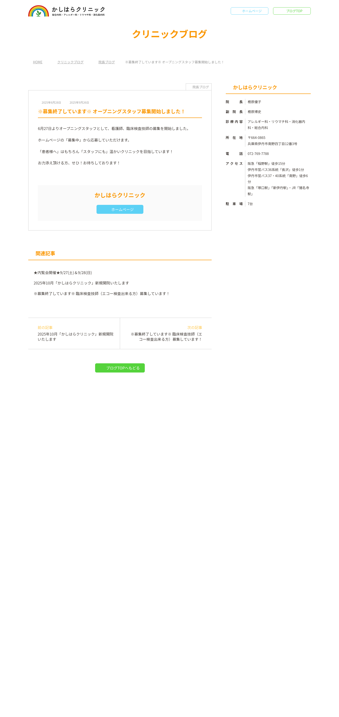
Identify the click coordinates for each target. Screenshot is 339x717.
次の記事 (163, 333)
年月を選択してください (249, 650)
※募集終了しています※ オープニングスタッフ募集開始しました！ (272, 471)
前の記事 (76, 333)
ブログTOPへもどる (123, 368)
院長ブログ (106, 62)
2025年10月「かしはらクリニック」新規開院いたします (80, 283)
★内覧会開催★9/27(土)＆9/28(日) (62, 272)
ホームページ (252, 10)
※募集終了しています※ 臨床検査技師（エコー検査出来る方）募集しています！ (102, 293)
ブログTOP (294, 10)
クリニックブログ (70, 62)
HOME (37, 62)
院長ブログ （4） (244, 409)
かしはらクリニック (171, 710)
